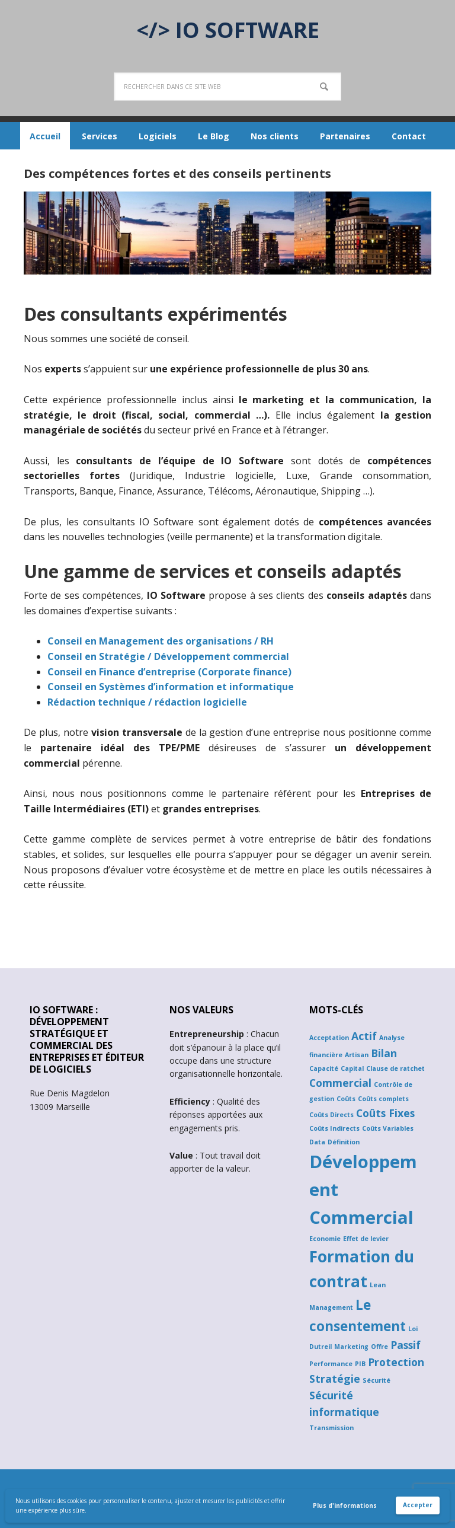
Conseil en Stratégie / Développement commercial (168, 656)
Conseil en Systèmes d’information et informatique (170, 686)
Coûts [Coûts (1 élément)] (346, 1099)
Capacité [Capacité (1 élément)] (323, 1068)
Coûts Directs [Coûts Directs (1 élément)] (331, 1115)
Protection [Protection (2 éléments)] (396, 1362)
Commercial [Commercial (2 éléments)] (340, 1083)
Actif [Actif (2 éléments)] (364, 1036)
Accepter (417, 1505)
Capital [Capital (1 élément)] (352, 1068)
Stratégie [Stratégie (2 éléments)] (334, 1378)
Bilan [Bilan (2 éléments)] (384, 1053)
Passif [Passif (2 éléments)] (405, 1345)
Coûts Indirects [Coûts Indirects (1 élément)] (334, 1128)
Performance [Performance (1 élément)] (331, 1364)
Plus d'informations (345, 1505)
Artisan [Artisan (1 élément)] (357, 1055)
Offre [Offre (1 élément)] (379, 1346)
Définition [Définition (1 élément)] (344, 1142)
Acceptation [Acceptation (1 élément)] (329, 1037)
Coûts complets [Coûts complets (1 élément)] (383, 1099)
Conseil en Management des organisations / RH (160, 640)
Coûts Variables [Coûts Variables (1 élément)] (388, 1128)
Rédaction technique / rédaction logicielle (147, 702)
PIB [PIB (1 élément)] (360, 1364)
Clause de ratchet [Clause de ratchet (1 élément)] (395, 1068)
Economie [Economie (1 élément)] (325, 1238)
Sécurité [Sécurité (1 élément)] (376, 1380)
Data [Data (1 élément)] (317, 1142)
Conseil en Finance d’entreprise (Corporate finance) (169, 671)
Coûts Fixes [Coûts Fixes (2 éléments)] (385, 1113)
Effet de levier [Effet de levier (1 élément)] (366, 1238)
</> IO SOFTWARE (227, 29)
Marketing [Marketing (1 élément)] (351, 1346)
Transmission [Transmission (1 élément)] (331, 1428)
